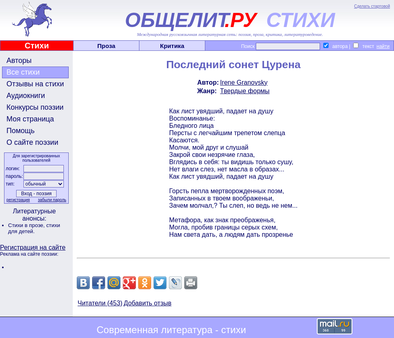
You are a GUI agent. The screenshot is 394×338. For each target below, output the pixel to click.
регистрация (18, 200)
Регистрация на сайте (32, 247)
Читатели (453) (100, 303)
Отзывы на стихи (35, 84)
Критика (172, 45)
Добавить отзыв (147, 303)
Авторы (19, 60)
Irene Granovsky (244, 82)
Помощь (20, 131)
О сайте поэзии (32, 142)
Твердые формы (245, 91)
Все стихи (23, 72)
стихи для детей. (34, 228)
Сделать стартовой (372, 6)
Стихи (37, 45)
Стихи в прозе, (27, 225)
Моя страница (30, 119)
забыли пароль (52, 200)
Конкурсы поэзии (34, 107)
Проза (106, 45)
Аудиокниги (25, 96)
